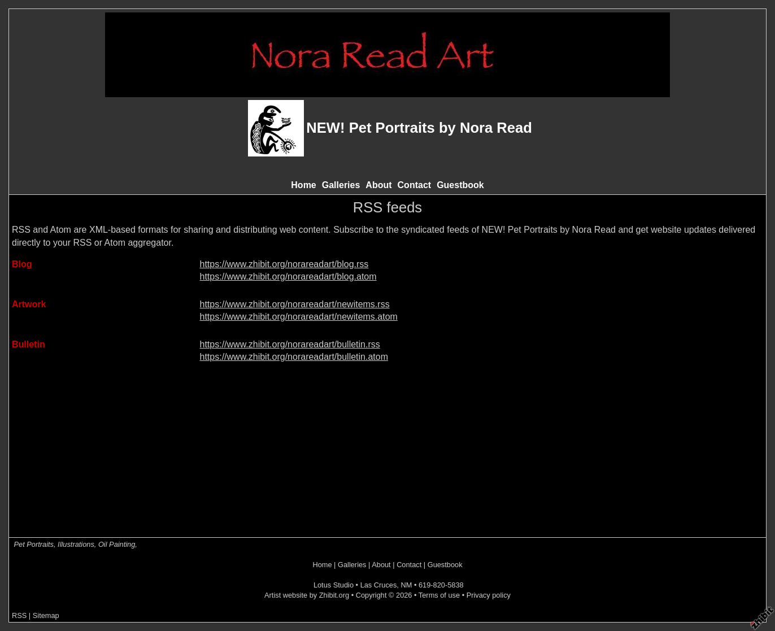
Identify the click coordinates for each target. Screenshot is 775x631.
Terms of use (439, 595)
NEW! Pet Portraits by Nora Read (419, 128)
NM (406, 585)
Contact (415, 185)
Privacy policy (489, 595)
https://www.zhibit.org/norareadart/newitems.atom (299, 316)
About (378, 185)
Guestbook (460, 185)
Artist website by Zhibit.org (306, 595)
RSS (19, 615)
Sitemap (46, 615)
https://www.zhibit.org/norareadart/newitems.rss (295, 304)
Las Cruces (378, 585)
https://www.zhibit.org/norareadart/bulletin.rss (290, 344)
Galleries (341, 185)
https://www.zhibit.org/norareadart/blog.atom (288, 276)
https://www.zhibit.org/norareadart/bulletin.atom (294, 357)
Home (303, 185)
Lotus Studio (334, 585)
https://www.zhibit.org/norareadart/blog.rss (284, 264)
